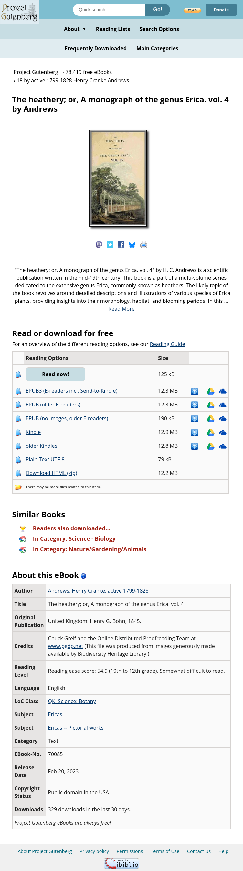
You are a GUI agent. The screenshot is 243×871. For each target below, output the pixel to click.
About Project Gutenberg (45, 851)
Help (223, 851)
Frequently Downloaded (96, 48)
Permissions (130, 851)
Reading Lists (113, 29)
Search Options (159, 29)
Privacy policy (94, 851)
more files (58, 486)
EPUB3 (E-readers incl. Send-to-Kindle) (72, 390)
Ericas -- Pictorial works (76, 727)
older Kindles (42, 445)
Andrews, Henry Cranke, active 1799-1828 (98, 590)
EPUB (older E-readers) (53, 404)
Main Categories (157, 48)
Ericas (55, 714)
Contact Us (199, 851)
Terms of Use (165, 851)
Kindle (33, 431)
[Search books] (109, 10)
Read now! (55, 374)
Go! (157, 9)
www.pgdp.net (65, 646)
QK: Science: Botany (72, 701)
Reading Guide (167, 344)
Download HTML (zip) (51, 472)
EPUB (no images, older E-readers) (67, 418)
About (75, 29)
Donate (221, 10)
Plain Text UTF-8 (45, 459)
